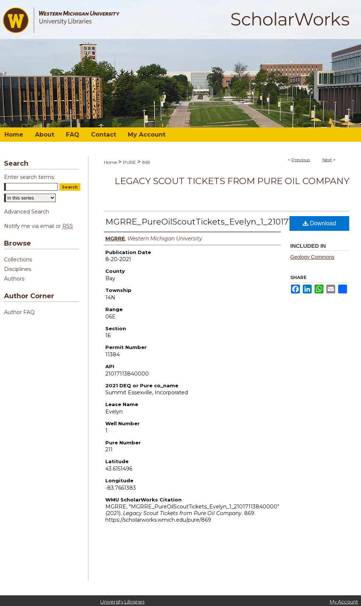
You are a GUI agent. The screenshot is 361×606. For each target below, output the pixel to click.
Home (110, 162)
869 (146, 162)
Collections (18, 259)
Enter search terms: (29, 177)
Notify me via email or (38, 226)
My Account (344, 602)
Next (327, 159)
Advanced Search (26, 211)
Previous (300, 159)
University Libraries (122, 602)
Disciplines (17, 269)
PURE (129, 162)
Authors (14, 278)
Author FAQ (19, 312)
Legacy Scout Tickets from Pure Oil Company (232, 181)
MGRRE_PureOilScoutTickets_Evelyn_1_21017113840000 (217, 222)
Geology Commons (312, 257)
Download (319, 223)
